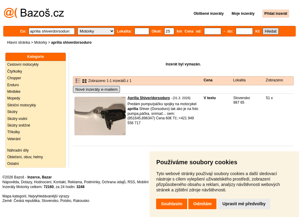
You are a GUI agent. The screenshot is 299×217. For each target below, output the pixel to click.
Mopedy (13, 98)
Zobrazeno (274, 80)
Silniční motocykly (21, 105)
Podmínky (92, 182)
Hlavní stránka (18, 42)
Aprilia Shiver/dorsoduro (148, 98)
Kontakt (59, 182)
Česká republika (26, 201)
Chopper (14, 78)
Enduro (13, 85)
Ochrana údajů (114, 182)
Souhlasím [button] (171, 203)
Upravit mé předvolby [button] (244, 203)
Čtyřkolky (14, 71)
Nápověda (10, 182)
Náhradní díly (18, 150)
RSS (131, 182)
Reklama (75, 182)
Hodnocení (43, 182)
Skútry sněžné (18, 125)
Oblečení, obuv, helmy (25, 157)
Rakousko (81, 201)
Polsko (65, 201)
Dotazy (26, 182)
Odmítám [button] (202, 203)
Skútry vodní (17, 119)
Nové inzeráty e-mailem (96, 89)
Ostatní (13, 164)
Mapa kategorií (14, 196)
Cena (208, 80)
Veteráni (13, 139)
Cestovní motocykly (23, 64)
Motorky (40, 42)
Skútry (12, 112)
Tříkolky (13, 132)
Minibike (13, 92)
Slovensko (50, 201)
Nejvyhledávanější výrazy (48, 196)
